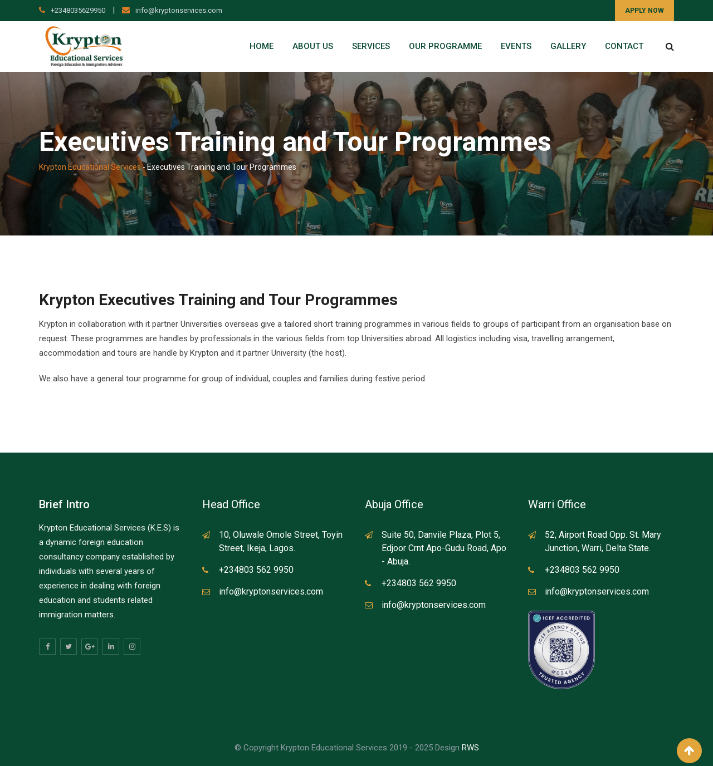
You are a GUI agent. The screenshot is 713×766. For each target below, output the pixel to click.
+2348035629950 (78, 10)
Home (262, 46)
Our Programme (445, 46)
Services (371, 46)
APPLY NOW (644, 10)
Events (516, 46)
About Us (312, 46)
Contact (624, 46)
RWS (470, 748)
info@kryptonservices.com (178, 10)
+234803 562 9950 (256, 569)
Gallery (568, 46)
